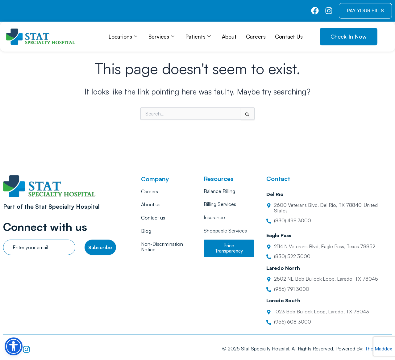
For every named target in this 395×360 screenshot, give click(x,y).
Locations (123, 36)
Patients (198, 36)
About (229, 36)
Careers (256, 36)
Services (161, 36)
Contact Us (289, 36)
